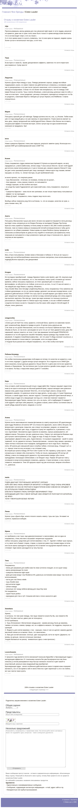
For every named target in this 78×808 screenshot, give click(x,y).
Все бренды (17, 12)
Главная (6, 12)
